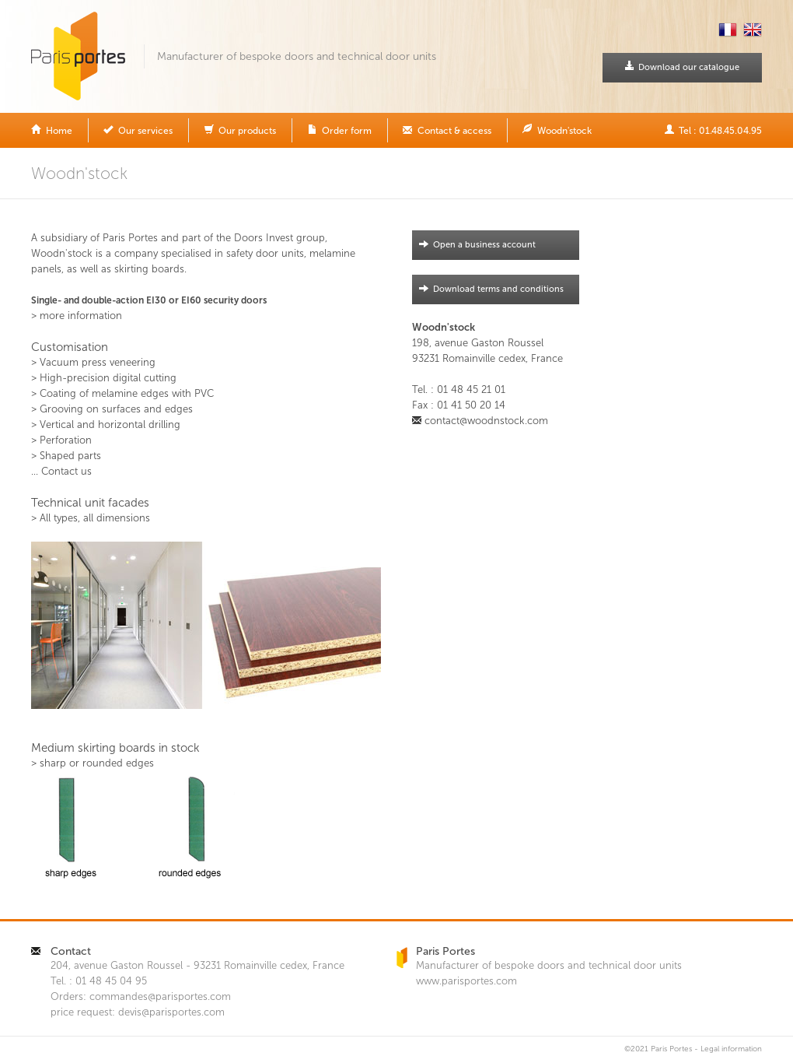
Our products (240, 130)
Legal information (731, 1049)
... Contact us (61, 471)
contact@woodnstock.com (486, 420)
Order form (339, 130)
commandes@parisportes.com (160, 996)
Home (51, 130)
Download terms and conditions (488, 289)
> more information (76, 315)
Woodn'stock (557, 130)
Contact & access (447, 130)
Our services (138, 130)
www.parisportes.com (466, 981)
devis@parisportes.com (171, 1012)
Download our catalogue (682, 66)
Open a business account (474, 245)
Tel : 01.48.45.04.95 (713, 130)
